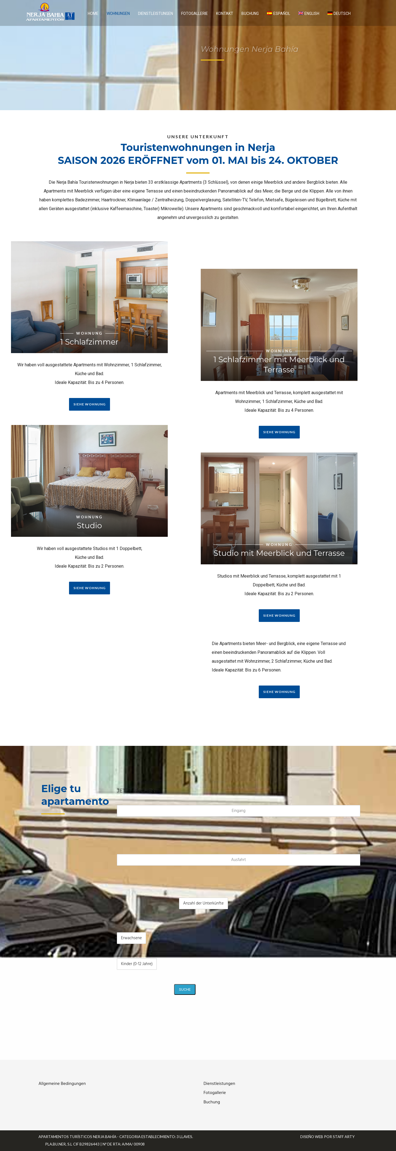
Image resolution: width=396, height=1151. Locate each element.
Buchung (250, 13)
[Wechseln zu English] (308, 13)
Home (93, 13)
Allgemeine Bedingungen (62, 1084)
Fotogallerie (194, 13)
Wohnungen (118, 13)
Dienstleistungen (155, 13)
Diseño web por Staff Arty (327, 1136)
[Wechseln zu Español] (278, 13)
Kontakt (224, 13)
